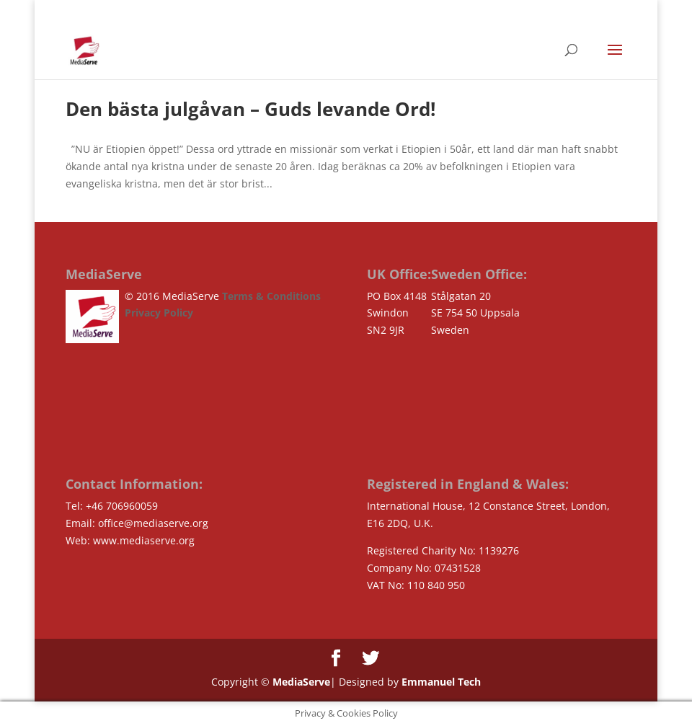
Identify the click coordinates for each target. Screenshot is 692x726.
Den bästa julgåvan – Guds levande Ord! (250, 109)
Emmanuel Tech (441, 682)
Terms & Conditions (271, 296)
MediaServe (300, 682)
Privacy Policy (159, 312)
